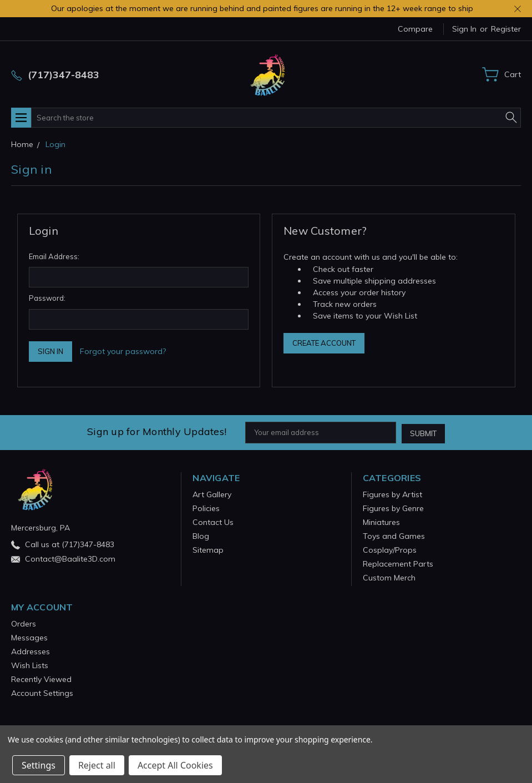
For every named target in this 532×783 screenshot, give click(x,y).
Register (506, 29)
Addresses (30, 650)
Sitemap (208, 549)
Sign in (464, 29)
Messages (29, 636)
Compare (415, 29)
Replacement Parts (398, 563)
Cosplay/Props (390, 549)
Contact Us (213, 521)
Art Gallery (211, 493)
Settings (38, 765)
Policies (206, 507)
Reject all (96, 765)
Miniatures (381, 521)
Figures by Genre (393, 507)
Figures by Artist (392, 493)
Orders (23, 623)
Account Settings (42, 692)
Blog (200, 535)
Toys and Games (394, 535)
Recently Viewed (41, 678)
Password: (47, 298)
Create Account (324, 343)
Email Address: (54, 256)
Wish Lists (29, 664)
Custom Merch (389, 577)
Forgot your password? (123, 351)
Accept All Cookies (175, 765)
